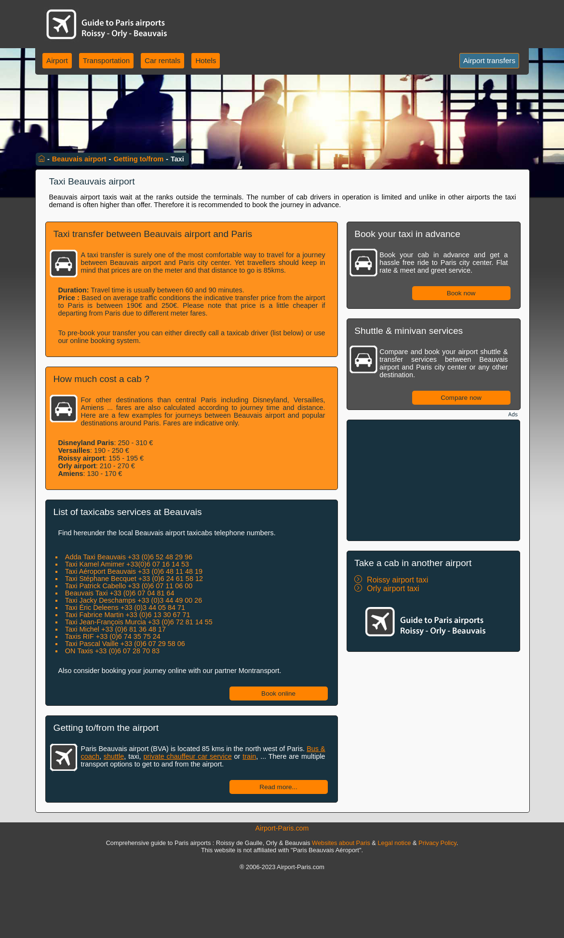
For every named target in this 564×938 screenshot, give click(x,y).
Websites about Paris (341, 842)
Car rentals (162, 60)
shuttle (114, 756)
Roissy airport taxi (397, 580)
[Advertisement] (433, 480)
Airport (57, 60)
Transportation (106, 60)
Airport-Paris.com (282, 828)
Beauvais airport (79, 159)
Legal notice (394, 842)
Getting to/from (138, 159)
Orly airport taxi (393, 588)
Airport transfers (489, 60)
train (249, 756)
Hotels (205, 60)
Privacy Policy (437, 842)
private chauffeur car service (187, 756)
